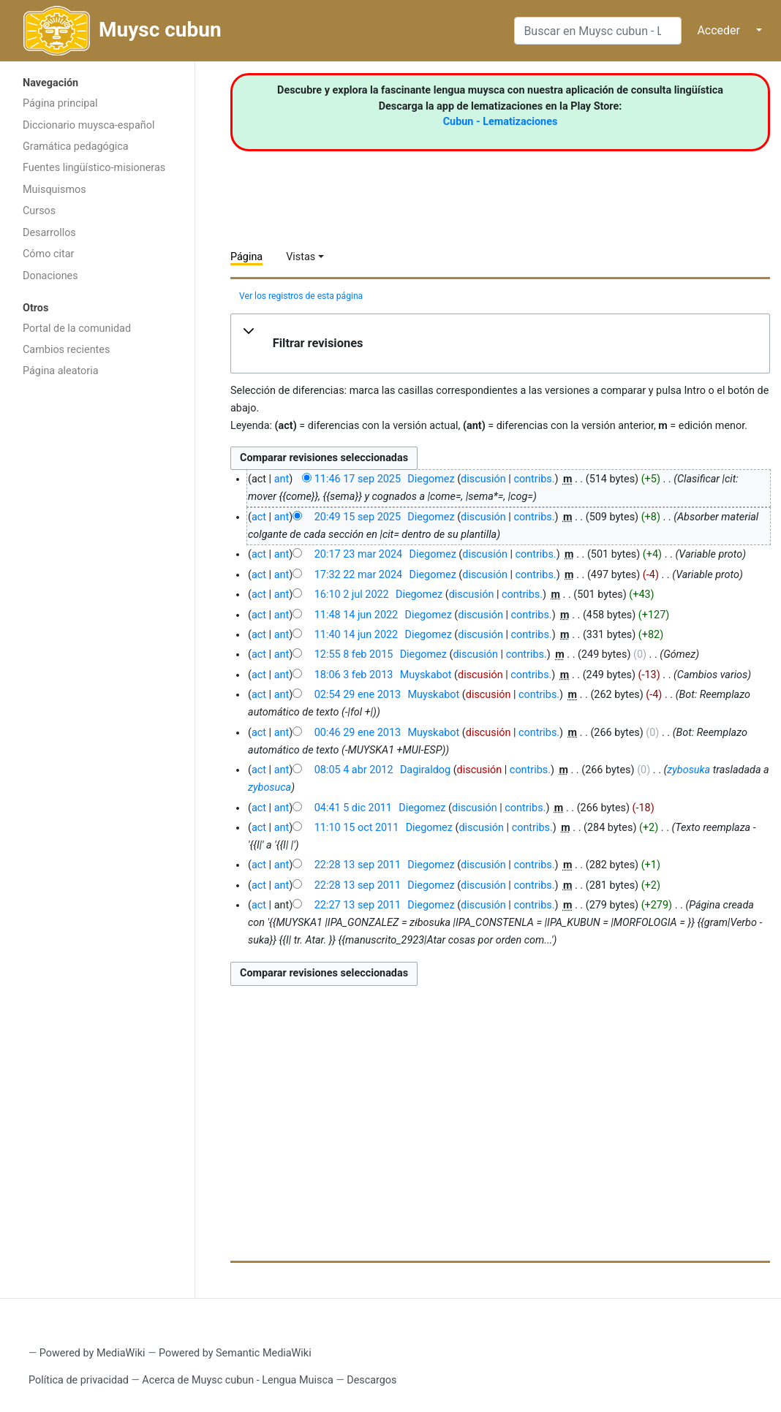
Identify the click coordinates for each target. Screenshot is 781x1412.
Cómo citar (48, 254)
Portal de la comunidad (77, 328)
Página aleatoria (61, 371)
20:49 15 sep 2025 (357, 517)
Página (246, 257)
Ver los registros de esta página (301, 296)
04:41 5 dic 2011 (353, 808)
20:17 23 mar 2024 (358, 554)
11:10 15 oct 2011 (356, 827)
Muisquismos (54, 189)
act (259, 517)
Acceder (718, 30)
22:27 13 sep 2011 (357, 905)
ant (281, 479)
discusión (483, 479)
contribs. (533, 479)
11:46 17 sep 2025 (357, 479)
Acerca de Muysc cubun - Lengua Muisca (237, 1380)
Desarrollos (49, 233)
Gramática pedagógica (76, 146)
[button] (500, 343)
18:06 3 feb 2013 (353, 675)
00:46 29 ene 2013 (357, 732)
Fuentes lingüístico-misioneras (94, 168)
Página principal (60, 103)
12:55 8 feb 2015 (353, 654)
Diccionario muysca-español (88, 125)
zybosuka (688, 770)
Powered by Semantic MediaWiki (235, 1353)
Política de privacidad (79, 1380)
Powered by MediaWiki (92, 1353)
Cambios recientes (66, 349)
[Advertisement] (97, 617)
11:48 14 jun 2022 (356, 615)
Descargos (371, 1380)
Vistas (300, 257)
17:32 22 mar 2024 (358, 575)
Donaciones (50, 276)
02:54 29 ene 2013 (357, 694)
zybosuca (269, 787)
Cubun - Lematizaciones (500, 121)
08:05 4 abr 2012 (353, 770)
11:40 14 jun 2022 (356, 635)
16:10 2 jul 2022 (351, 594)
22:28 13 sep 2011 (357, 865)
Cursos (39, 211)
